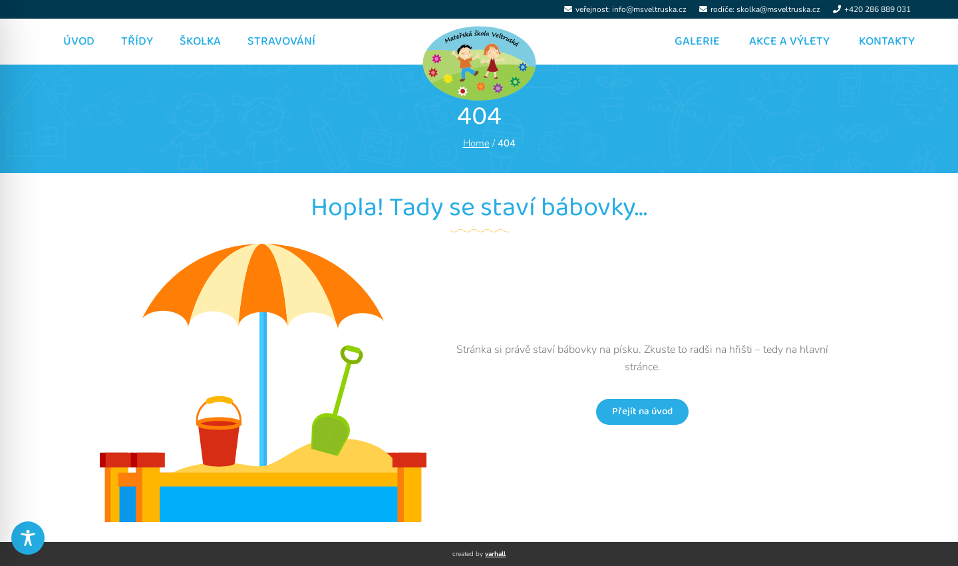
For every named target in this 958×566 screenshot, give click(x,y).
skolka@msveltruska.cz (778, 9)
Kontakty (887, 41)
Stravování (281, 41)
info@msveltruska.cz (649, 9)
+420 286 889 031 (877, 9)
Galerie (697, 41)
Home (476, 143)
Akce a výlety (789, 41)
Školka (200, 41)
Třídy (137, 41)
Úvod (78, 41)
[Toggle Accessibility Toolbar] (28, 538)
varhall (495, 554)
